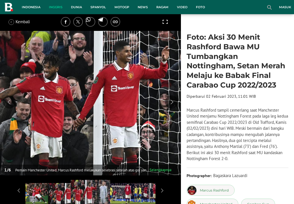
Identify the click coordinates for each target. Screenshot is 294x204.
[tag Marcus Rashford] (211, 190)
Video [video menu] (182, 7)
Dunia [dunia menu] (76, 7)
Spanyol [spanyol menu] (98, 7)
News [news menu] (143, 7)
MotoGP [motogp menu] (121, 7)
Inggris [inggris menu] (55, 7)
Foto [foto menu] (200, 7)
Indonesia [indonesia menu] (31, 7)
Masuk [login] (285, 7)
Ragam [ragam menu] (162, 7)
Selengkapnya (160, 169)
